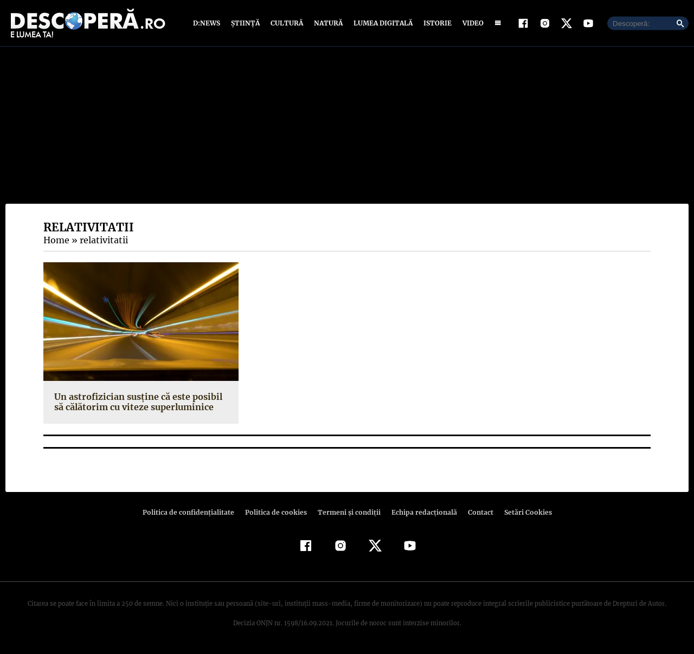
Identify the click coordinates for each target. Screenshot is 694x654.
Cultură (287, 23)
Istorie (435, 23)
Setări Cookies (522, 512)
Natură (327, 23)
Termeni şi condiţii (347, 512)
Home (55, 240)
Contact (476, 512)
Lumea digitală (381, 23)
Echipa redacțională (421, 512)
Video (470, 23)
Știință (246, 23)
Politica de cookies (277, 512)
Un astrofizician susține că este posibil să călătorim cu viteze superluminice (135, 401)
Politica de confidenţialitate (193, 512)
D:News (208, 23)
